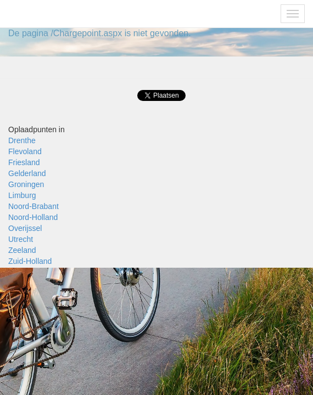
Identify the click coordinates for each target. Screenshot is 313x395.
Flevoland (25, 151)
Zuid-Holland (30, 261)
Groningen (26, 184)
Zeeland (22, 250)
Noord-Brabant (33, 206)
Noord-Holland (33, 217)
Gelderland (27, 173)
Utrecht (20, 239)
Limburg (22, 195)
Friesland (24, 162)
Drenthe (22, 140)
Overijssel (25, 228)
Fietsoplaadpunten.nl (54, 13)
